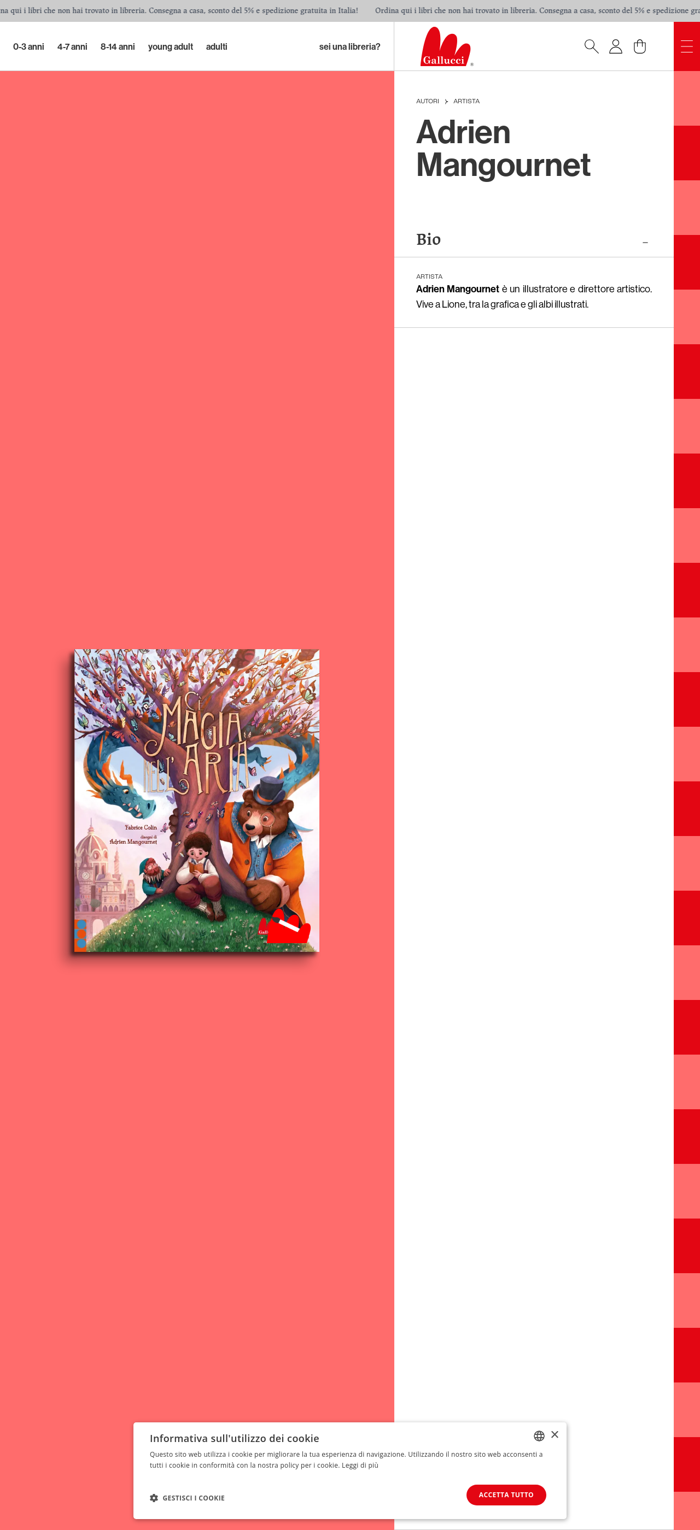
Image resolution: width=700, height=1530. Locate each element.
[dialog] (350, 1470)
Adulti (217, 46)
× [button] (554, 1435)
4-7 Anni (72, 46)
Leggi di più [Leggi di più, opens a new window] (360, 1465)
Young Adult (170, 46)
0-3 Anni (28, 46)
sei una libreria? (350, 46)
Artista (466, 101)
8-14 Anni (118, 46)
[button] (187, 1497)
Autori (427, 101)
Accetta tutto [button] (506, 1494)
